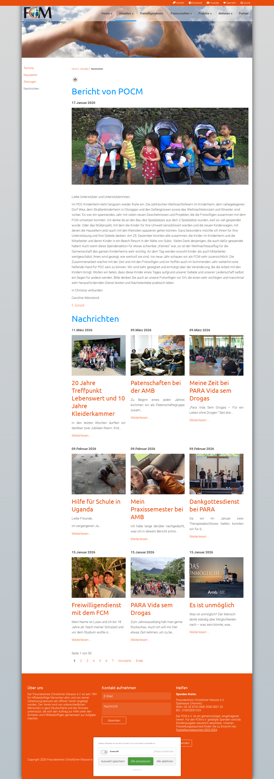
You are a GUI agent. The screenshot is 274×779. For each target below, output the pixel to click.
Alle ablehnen (165, 761)
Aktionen (224, 13)
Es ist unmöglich (211, 605)
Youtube (214, 2)
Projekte (203, 13)
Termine (29, 68)
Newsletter (30, 75)
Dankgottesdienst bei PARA (214, 505)
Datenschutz (137, 770)
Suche (246, 2)
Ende (139, 661)
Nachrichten (31, 88)
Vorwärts (124, 661)
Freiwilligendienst (151, 13)
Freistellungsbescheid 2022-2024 (196, 730)
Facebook (197, 2)
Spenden (231, 2)
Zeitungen (30, 81)
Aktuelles (125, 13)
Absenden (114, 720)
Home (74, 69)
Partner (243, 13)
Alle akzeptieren (140, 761)
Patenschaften (180, 13)
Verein (105, 13)
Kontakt (180, 2)
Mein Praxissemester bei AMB (157, 509)
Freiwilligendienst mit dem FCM (96, 608)
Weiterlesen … (81, 435)
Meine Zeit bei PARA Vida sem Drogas (210, 390)
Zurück (79, 305)
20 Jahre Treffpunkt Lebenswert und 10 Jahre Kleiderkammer (98, 398)
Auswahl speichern (113, 761)
